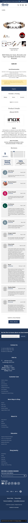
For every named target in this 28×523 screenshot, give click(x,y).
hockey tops (11, 221)
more (17, 77)
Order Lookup (4, 380)
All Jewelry (3, 453)
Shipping (5, 97)
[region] (14, 27)
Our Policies (4, 389)
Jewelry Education (5, 442)
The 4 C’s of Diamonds (6, 438)
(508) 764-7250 (14, 50)
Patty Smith (11, 244)
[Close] (26, 1)
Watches (3, 459)
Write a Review (14, 322)
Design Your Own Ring (6, 464)
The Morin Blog (4, 427)
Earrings (6, 142)
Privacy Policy (18, 498)
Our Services (4, 383)
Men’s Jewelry (4, 463)
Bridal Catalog (4, 408)
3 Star (12, 154)
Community (4, 425)
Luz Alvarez (11, 204)
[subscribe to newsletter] (24, 476)
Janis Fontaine (12, 300)
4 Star (12, 152)
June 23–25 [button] (23, 1)
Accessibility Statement (19, 501)
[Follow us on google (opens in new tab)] (15, 483)
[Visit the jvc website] (7, 491)
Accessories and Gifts (10, 143)
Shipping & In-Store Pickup (7, 393)
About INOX (14, 112)
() (24, 151)
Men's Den (20, 143)
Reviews (14, 148)
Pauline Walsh (11, 287)
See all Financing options (14, 69)
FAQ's (2, 421)
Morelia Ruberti (12, 182)
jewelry (3, 10)
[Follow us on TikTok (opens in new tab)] (9, 483)
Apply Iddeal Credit (5, 410)
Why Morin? (4, 419)
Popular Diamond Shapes (7, 436)
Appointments (4, 385)
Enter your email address (7, 473)
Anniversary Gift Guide (6, 440)
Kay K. (9, 264)
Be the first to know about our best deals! (14, 332)
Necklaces (3, 461)
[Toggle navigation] (25, 5)
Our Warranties (4, 391)
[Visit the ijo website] (16, 491)
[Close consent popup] (25, 520)
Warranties (22, 97)
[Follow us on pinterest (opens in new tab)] (12, 483)
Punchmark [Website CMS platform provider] (16, 507)
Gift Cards (3, 406)
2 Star (12, 155)
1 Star (12, 156)
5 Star (12, 151)
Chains (21, 142)
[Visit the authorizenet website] (20, 491)
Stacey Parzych (12, 192)
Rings (2, 455)
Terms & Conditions (7, 501)
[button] (18, 5)
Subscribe (23, 336)
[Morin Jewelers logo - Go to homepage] (5, 5)
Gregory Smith (12, 233)
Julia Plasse (11, 171)
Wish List (3, 404)
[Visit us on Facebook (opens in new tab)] (6, 483)
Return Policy (10, 498)
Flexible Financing (5, 387)
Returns (13, 97)
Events (2, 402)
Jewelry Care (4, 444)
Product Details (14, 108)
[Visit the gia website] (12, 491)
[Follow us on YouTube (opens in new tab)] (2, 483)
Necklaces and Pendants (14, 142)
